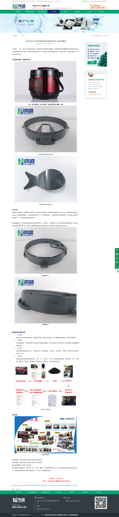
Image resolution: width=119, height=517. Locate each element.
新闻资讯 (65, 11)
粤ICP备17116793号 (36, 515)
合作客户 (23, 35)
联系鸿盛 (99, 1)
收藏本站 (104, 1)
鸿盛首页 (18, 11)
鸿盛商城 (77, 11)
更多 (19, 489)
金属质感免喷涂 (42, 11)
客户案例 (53, 11)
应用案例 (15, 35)
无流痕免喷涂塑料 (29, 11)
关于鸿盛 (89, 11)
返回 (14, 485)
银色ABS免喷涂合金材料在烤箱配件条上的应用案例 (34, 485)
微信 (17, 489)
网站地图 (93, 1)
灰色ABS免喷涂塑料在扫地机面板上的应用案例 (65, 485)
